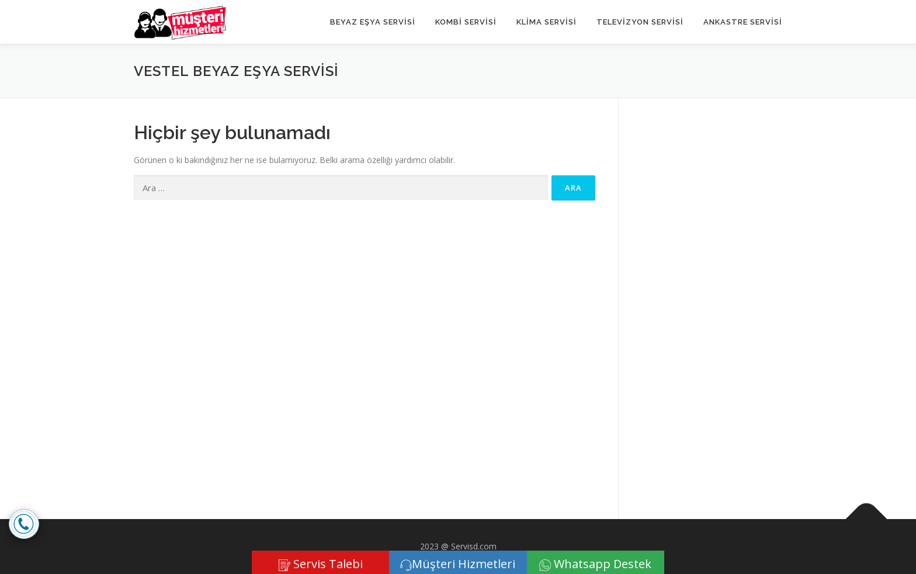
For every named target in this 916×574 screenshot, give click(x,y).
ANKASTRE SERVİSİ (742, 22)
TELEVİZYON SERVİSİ (639, 22)
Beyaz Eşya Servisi (372, 22)
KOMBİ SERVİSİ (466, 22)
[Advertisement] (711, 297)
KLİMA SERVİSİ (546, 22)
